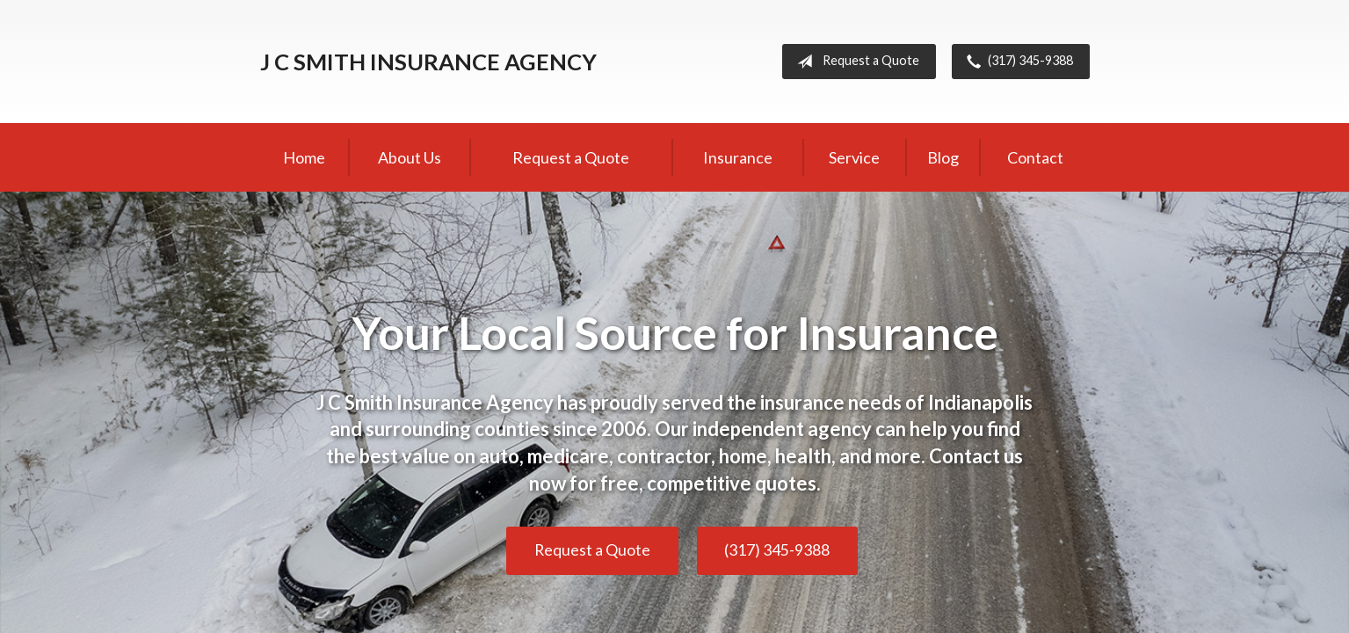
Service (854, 157)
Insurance (737, 157)
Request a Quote (854, 61)
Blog (943, 157)
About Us (409, 157)
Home (304, 157)
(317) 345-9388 (1016, 61)
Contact (1035, 157)
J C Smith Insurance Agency (428, 61)
